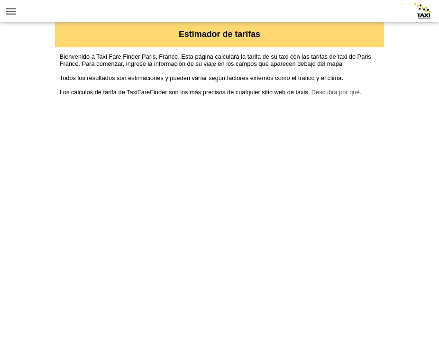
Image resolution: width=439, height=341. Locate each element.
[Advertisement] (219, 162)
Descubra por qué (335, 92)
